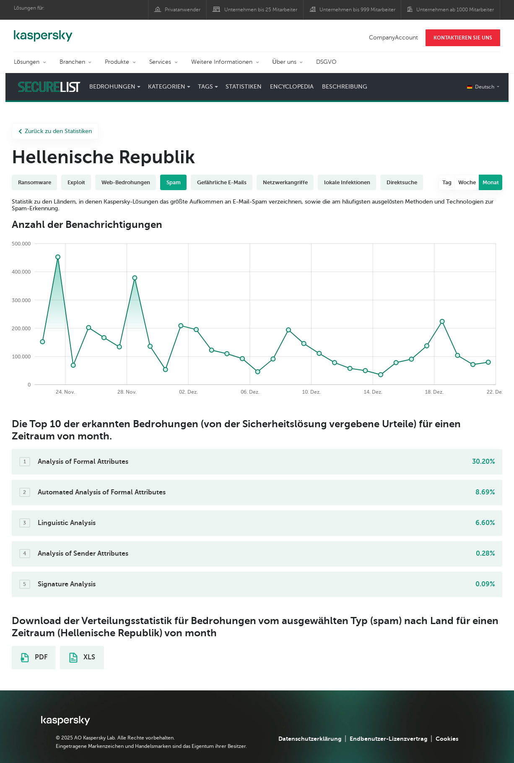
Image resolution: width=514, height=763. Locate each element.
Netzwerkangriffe (285, 182)
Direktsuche (402, 182)
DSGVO (326, 62)
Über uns (284, 62)
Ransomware (34, 182)
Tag (447, 182)
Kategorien (166, 87)
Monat (491, 182)
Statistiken (244, 87)
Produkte (117, 62)
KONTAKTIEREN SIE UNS (463, 38)
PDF (34, 657)
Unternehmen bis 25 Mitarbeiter (260, 10)
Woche (467, 182)
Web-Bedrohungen (125, 182)
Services (160, 62)
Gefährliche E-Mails (222, 182)
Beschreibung (344, 87)
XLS (82, 657)
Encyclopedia (292, 87)
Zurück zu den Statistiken (55, 131)
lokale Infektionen (347, 182)
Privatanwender (182, 10)
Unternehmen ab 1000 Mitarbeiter (455, 10)
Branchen (72, 62)
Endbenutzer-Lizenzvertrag (388, 738)
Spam (173, 182)
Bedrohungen (112, 87)
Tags (205, 87)
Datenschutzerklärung (309, 738)
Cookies (447, 738)
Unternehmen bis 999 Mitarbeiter (357, 10)
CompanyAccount (393, 37)
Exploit (76, 182)
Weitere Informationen (221, 62)
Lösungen (26, 62)
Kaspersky (43, 31)
